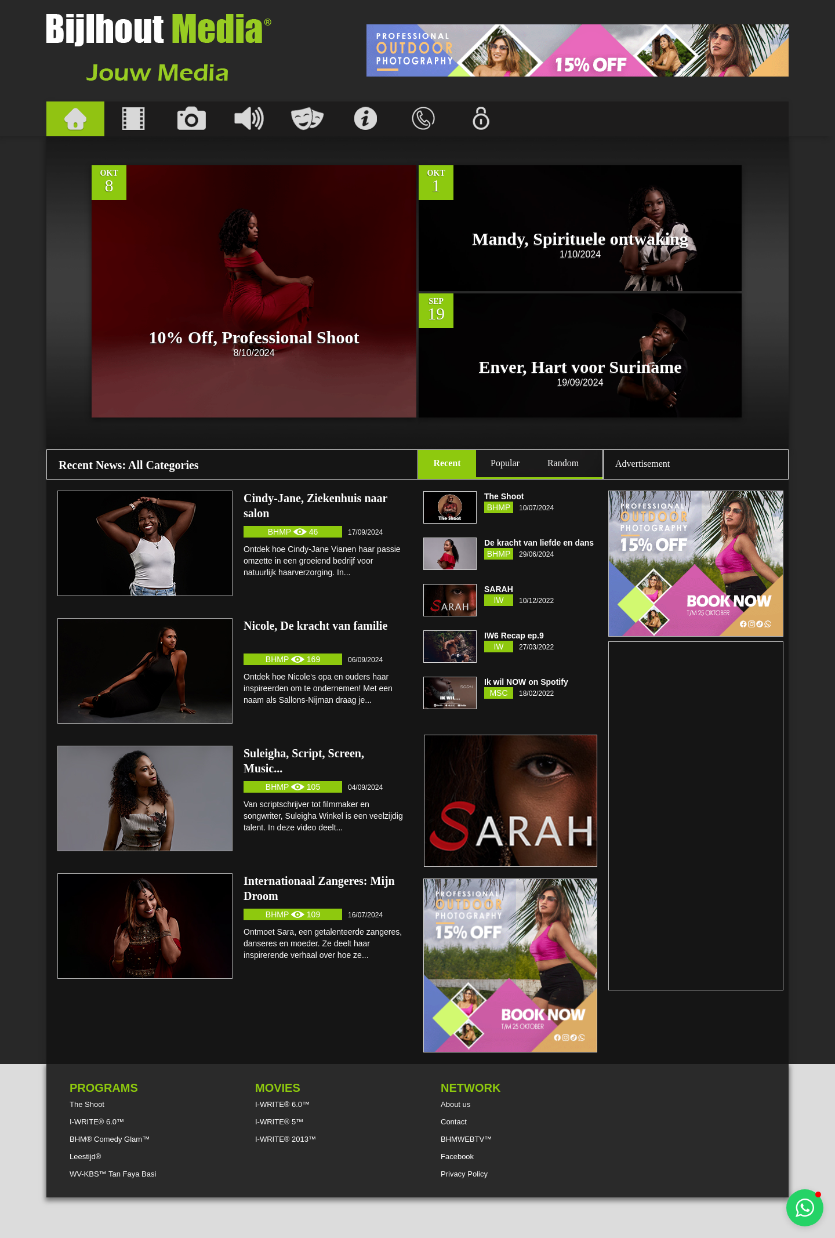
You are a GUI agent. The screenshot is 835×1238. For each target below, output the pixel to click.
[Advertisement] (577, 50)
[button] (804, 1207)
